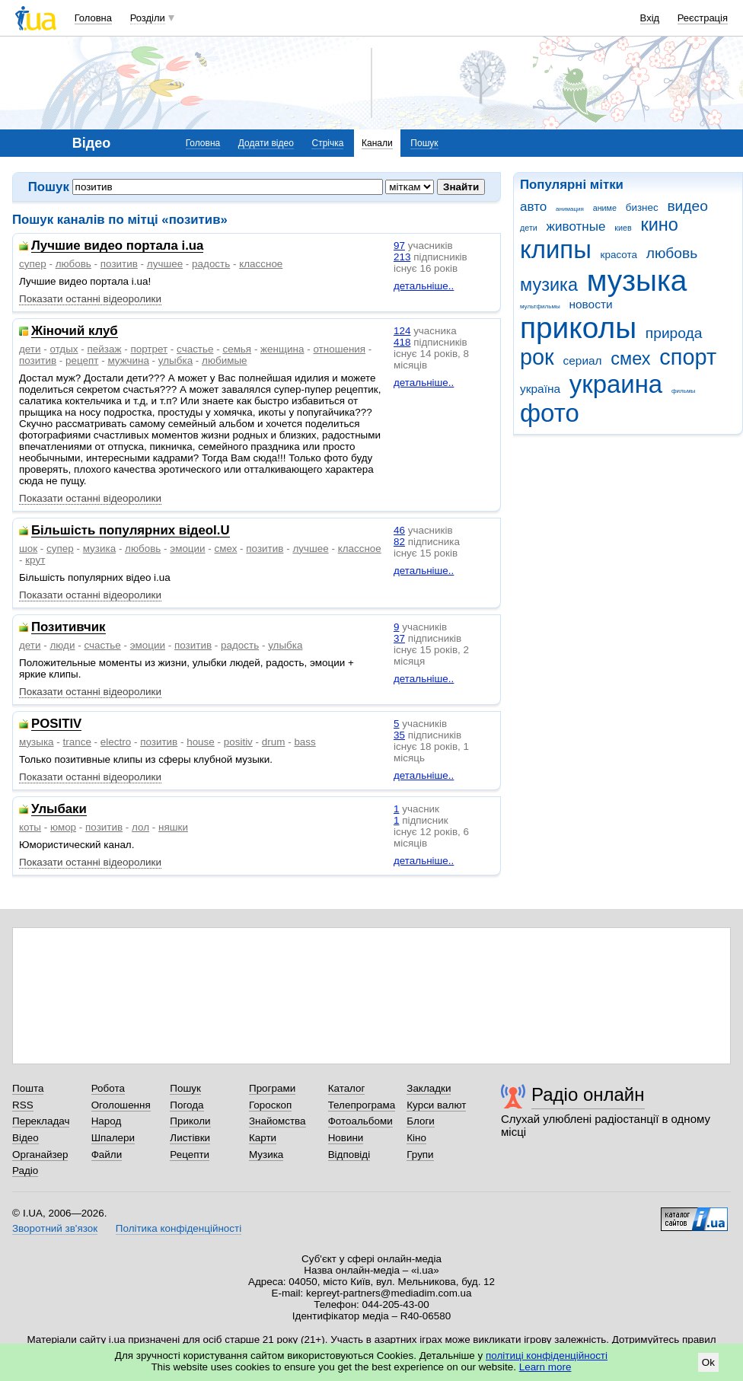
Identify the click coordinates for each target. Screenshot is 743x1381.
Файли (107, 1154)
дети (528, 227)
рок (537, 357)
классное (260, 264)
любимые (224, 360)
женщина (282, 349)
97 (399, 245)
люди (62, 645)
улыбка (175, 360)
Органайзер (40, 1154)
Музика (266, 1154)
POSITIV (56, 724)
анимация (570, 209)
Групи (420, 1154)
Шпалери (113, 1137)
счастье (195, 349)
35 (399, 735)
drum (273, 742)
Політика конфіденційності (178, 1228)
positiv (238, 742)
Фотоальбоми (360, 1121)
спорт (687, 357)
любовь (672, 253)
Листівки (190, 1137)
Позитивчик (68, 627)
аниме (605, 207)
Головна (93, 18)
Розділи (147, 18)
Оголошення (121, 1105)
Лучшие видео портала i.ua (117, 246)
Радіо (25, 1170)
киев (622, 227)
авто (533, 206)
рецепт (81, 360)
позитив (119, 264)
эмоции (187, 548)
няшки (173, 827)
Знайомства (277, 1121)
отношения (339, 349)
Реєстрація (703, 18)
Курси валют (436, 1105)
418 (402, 342)
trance (77, 742)
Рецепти (189, 1154)
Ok (708, 1362)
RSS (22, 1105)
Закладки (429, 1088)
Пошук (424, 143)
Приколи (190, 1121)
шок (28, 548)
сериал (582, 360)
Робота (108, 1088)
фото (549, 413)
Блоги (421, 1121)
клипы (556, 249)
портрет (148, 349)
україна (540, 388)
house (201, 742)
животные (576, 226)
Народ (106, 1121)
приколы (578, 327)
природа (674, 333)
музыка (637, 280)
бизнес (642, 207)
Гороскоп (270, 1105)
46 (399, 530)
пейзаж (105, 349)
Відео (25, 1137)
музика (549, 285)
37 (399, 638)
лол (140, 827)
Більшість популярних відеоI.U (130, 531)
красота (619, 254)
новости (590, 304)
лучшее (165, 264)
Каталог (346, 1088)
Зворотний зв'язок (54, 1228)
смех (630, 358)
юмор (63, 827)
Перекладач (40, 1121)
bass (304, 742)
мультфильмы (540, 306)
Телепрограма (362, 1105)
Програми (272, 1088)
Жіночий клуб (74, 331)
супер (32, 264)
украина (615, 384)
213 (402, 257)
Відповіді (349, 1154)
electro (115, 742)
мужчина (128, 360)
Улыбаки (59, 809)
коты (30, 827)
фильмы (683, 391)
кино (659, 224)
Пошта (27, 1088)
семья (236, 349)
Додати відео (266, 143)
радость (211, 264)
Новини (346, 1137)
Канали (377, 143)
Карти (262, 1137)
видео (687, 206)
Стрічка (327, 143)
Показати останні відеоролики (90, 299)
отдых (63, 349)
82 (399, 541)
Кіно (416, 1137)
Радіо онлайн (588, 1094)
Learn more (545, 1367)
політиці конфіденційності (546, 1355)
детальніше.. (424, 286)
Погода (186, 1105)
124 (402, 330)
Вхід (650, 18)
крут (35, 560)
